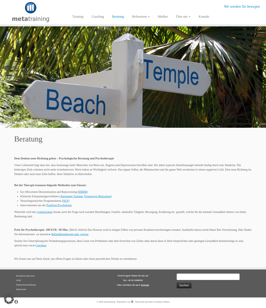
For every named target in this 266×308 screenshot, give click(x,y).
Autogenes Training (72, 196)
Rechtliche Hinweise (25, 276)
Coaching (97, 16)
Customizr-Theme (161, 301)
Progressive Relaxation (97, 196)
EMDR (83, 191)
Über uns (183, 16)
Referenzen (141, 16)
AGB (18, 280)
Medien (163, 16)
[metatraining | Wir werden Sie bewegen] (30, 12)
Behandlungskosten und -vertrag (69, 234)
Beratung (118, 16)
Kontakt (204, 16)
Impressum (21, 289)
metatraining (109, 301)
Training (77, 16)
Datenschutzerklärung (26, 284)
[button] (9, 299)
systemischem (45, 212)
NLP (65, 200)
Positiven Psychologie (59, 205)
